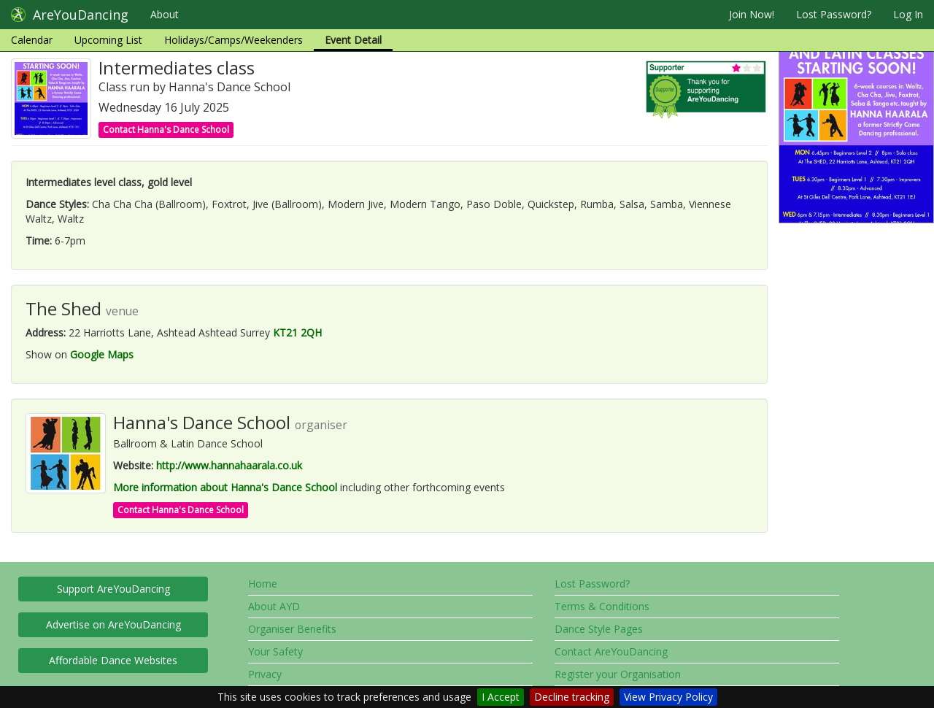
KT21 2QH (297, 332)
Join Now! (751, 14)
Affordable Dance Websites (113, 660)
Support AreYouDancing (113, 589)
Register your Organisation (618, 674)
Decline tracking (571, 697)
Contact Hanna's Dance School (166, 129)
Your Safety (275, 651)
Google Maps (102, 354)
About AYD (274, 606)
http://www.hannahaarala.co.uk (229, 465)
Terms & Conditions (602, 606)
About (164, 14)
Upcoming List (108, 40)
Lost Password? (833, 14)
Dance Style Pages (599, 629)
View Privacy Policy (668, 697)
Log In (908, 14)
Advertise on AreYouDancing (113, 624)
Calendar (32, 40)
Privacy (265, 674)
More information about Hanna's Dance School (225, 487)
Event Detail (353, 40)
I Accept (501, 697)
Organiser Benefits (292, 629)
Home (262, 583)
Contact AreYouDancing (611, 651)
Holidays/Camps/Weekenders (233, 40)
